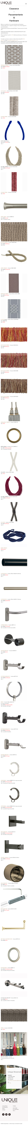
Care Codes (15, 1108)
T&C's (14, 1110)
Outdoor (14, 1106)
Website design (11, 1123)
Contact (3, 1109)
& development (17, 1123)
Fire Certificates (16, 1109)
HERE (12, 35)
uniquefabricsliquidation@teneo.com (15, 1080)
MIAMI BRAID (3, 91)
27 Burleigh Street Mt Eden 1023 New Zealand (11, 1077)
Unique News (5, 1106)
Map (9, 1082)
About (3, 1108)
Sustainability (5, 1107)
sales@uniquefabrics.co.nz (13, 40)
